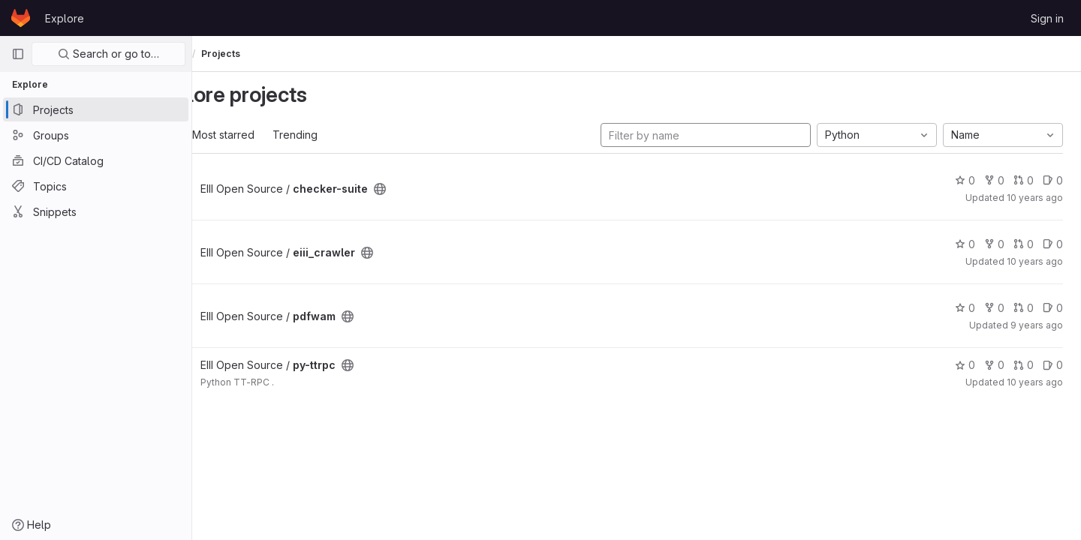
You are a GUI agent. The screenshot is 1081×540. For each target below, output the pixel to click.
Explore (64, 18)
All (225, 134)
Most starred (281, 134)
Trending (352, 134)
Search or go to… (108, 53)
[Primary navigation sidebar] (18, 54)
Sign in (1047, 18)
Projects (278, 53)
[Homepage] (20, 18)
